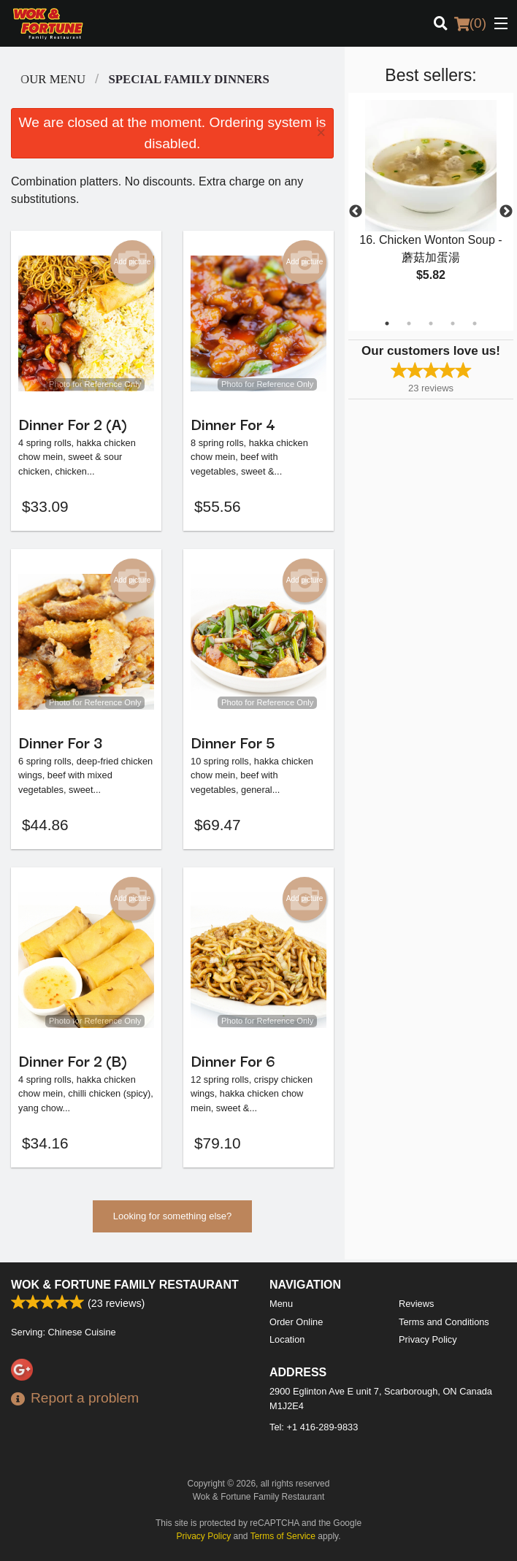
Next (506, 211)
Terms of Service (282, 1536)
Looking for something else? (172, 1220)
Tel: (313, 1427)
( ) (470, 23)
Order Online (296, 1321)
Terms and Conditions (444, 1321)
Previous (355, 211)
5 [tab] (474, 323)
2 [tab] (409, 323)
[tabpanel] (431, 203)
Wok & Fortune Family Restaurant (125, 1284)
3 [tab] (431, 323)
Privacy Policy (428, 1339)
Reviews (416, 1303)
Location (287, 1339)
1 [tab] (387, 323)
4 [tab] (452, 323)
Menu (281, 1303)
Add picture (132, 262)
